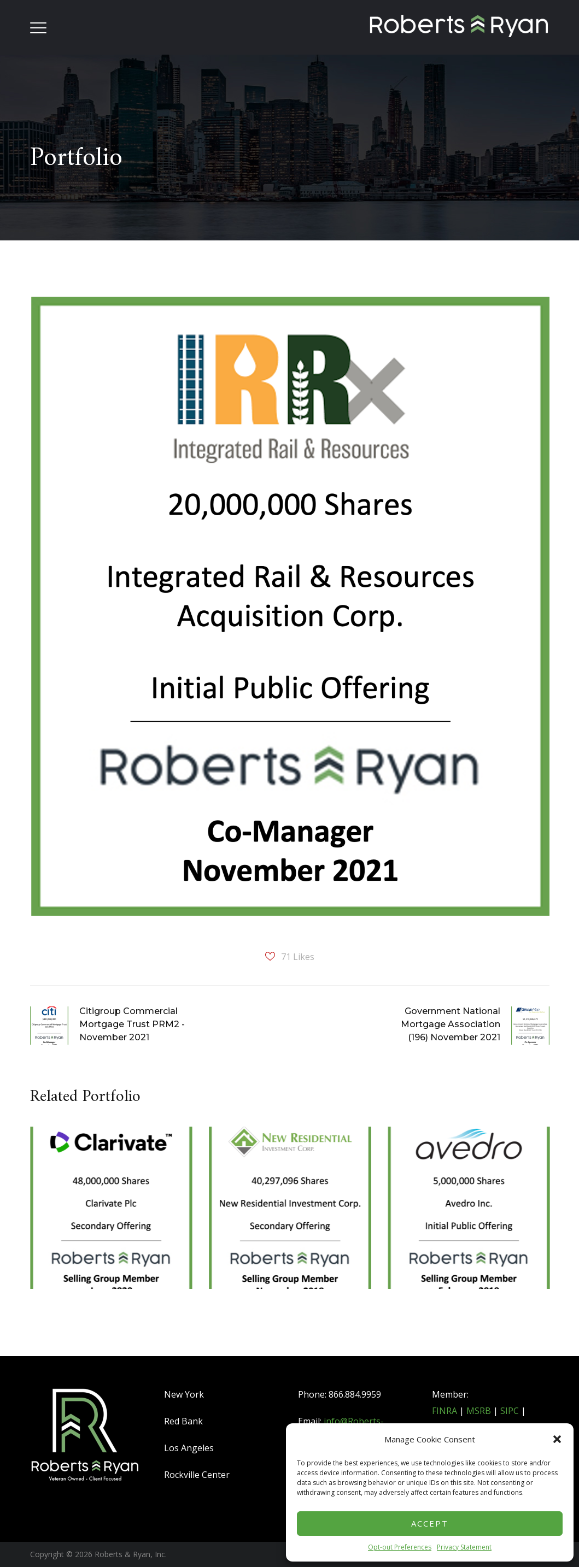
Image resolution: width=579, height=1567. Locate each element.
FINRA (444, 1411)
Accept (429, 1523)
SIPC (509, 1411)
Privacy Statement (464, 1547)
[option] (111, 1225)
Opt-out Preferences (399, 1547)
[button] (557, 1439)
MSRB (478, 1411)
